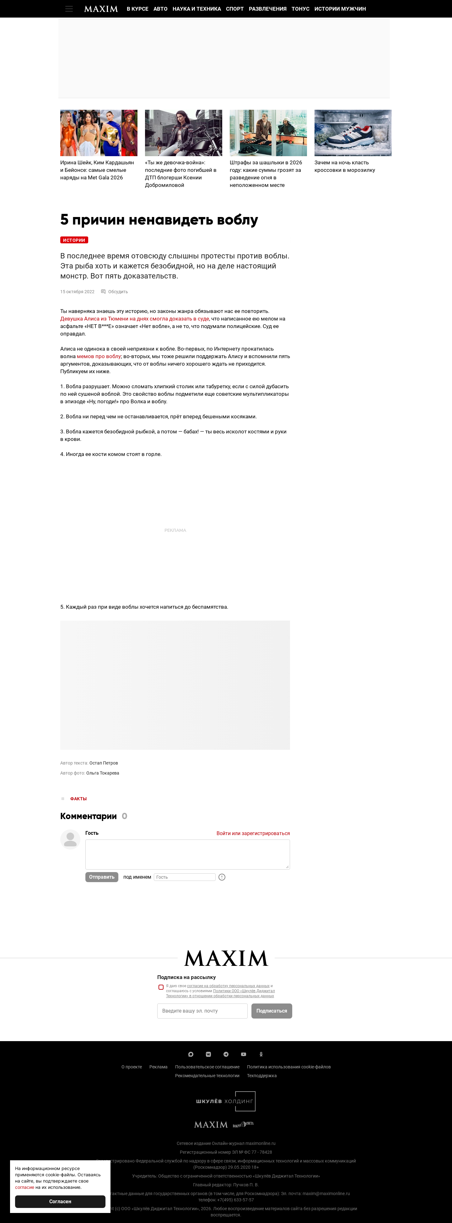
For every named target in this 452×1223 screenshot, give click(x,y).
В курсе (137, 9)
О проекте (131, 1066)
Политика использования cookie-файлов (289, 1066)
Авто (160, 9)
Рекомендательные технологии (207, 1075)
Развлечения (268, 9)
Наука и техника (197, 9)
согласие (24, 1187)
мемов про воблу (99, 356)
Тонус (300, 9)
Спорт (235, 9)
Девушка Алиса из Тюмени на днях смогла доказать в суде (134, 318)
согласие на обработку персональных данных (228, 986)
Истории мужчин (340, 9)
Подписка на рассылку (186, 977)
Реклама (158, 1066)
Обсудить (114, 291)
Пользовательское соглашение (207, 1066)
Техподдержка (262, 1075)
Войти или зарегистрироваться (253, 833)
